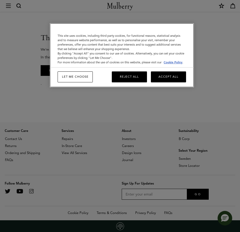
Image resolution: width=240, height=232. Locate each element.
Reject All (129, 76)
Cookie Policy (173, 62)
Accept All (168, 76)
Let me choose (75, 76)
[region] (122, 55)
